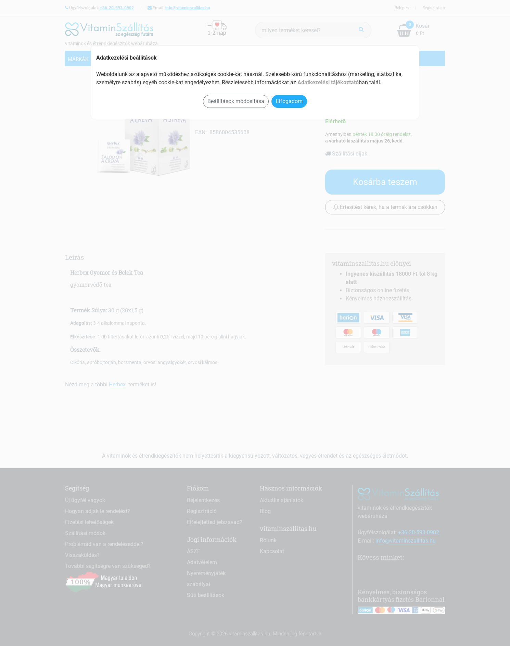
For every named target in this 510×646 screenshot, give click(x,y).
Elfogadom (289, 101)
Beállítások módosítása (235, 101)
